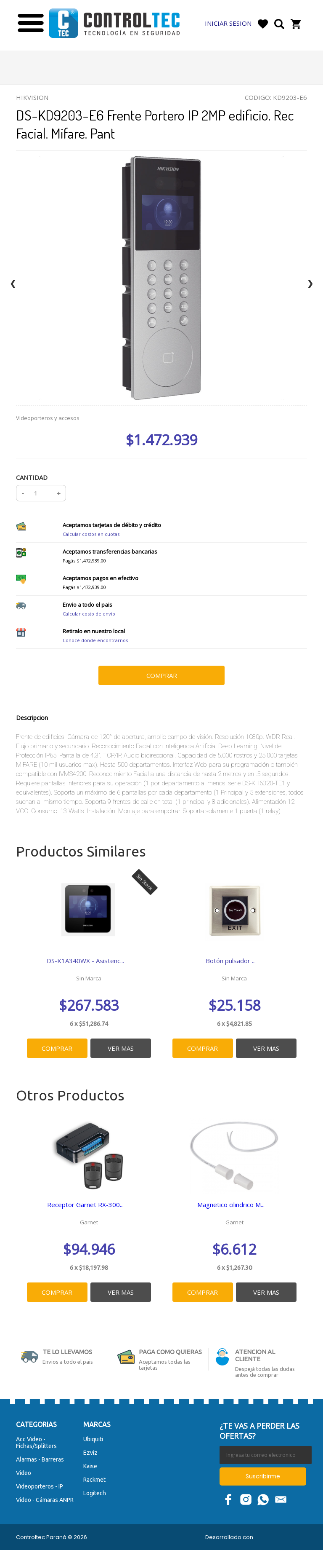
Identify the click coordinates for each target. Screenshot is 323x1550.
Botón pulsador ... (231, 960)
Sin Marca (88, 978)
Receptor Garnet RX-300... (85, 1204)
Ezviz (90, 1452)
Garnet (89, 1222)
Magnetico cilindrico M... (231, 1204)
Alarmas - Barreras (40, 1459)
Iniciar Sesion (228, 23)
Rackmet (94, 1479)
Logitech (94, 1492)
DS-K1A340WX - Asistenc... (85, 960)
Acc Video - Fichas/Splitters (36, 1442)
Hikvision (32, 97)
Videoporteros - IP (39, 1486)
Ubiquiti (93, 1438)
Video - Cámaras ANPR (45, 1499)
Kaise (90, 1465)
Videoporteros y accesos (47, 418)
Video (23, 1472)
